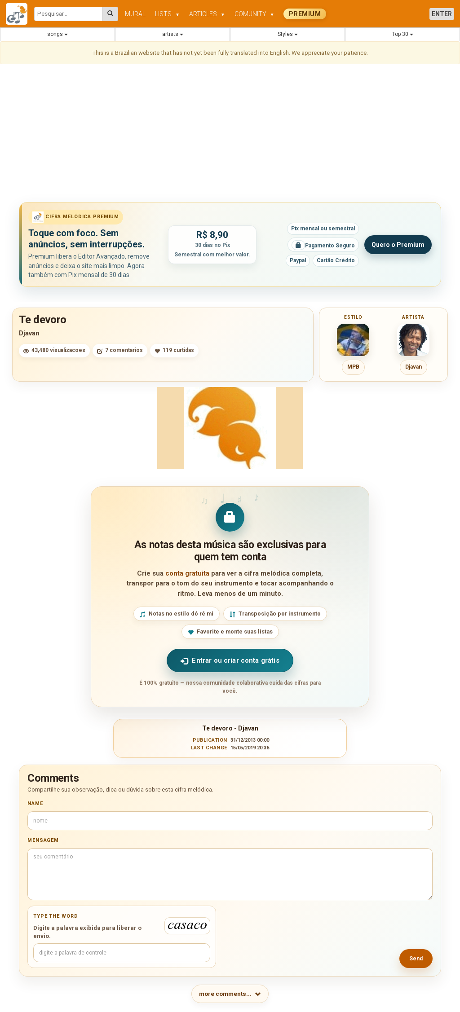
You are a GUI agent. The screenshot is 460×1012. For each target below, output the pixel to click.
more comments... (230, 993)
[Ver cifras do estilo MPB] (353, 340)
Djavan (29, 333)
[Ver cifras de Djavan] (413, 340)
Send (416, 958)
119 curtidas (174, 350)
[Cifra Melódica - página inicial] (20, 14)
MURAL (135, 14)
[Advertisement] (230, 135)
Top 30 (402, 34)
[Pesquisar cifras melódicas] (110, 14)
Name (35, 803)
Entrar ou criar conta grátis (230, 660)
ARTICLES (207, 14)
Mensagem (43, 840)
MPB (353, 367)
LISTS (167, 14)
